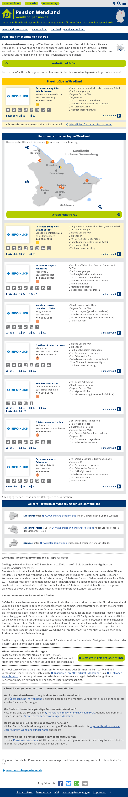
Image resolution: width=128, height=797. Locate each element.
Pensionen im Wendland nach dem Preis (71, 712)
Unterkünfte (11, 3)
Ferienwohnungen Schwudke (46, 460)
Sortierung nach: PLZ (85, 214)
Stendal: (28, 542)
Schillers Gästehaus (47, 383)
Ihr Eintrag (50, 3)
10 (37, 435)
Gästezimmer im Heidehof (50, 422)
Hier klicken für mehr (90, 124)
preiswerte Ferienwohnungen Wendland (50, 716)
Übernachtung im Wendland (25, 698)
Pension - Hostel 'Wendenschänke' (45, 307)
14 (37, 104)
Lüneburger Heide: (33, 527)
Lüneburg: (29, 515)
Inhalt (31, 3)
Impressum (99, 792)
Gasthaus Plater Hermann (50, 345)
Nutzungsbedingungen (76, 792)
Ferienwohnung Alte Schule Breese (47, 90)
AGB (56, 792)
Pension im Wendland (26, 740)
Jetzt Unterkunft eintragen (103, 657)
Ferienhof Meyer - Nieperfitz (46, 267)
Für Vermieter (25, 792)
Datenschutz (43, 792)
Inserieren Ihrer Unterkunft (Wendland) (77, 673)
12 (37, 281)
